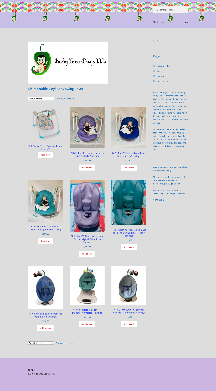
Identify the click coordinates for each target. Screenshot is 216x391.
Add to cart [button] (87, 253)
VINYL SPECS (162, 81)
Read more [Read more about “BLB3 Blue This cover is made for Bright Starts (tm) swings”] (129, 167)
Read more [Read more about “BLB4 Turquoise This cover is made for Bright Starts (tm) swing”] (46, 241)
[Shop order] (41, 98)
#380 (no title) (163, 66)
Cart (158, 71)
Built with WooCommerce (41, 373)
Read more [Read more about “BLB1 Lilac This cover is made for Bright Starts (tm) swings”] (87, 167)
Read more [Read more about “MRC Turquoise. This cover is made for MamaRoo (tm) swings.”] (87, 324)
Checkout (160, 76)
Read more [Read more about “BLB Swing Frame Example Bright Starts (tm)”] (46, 154)
